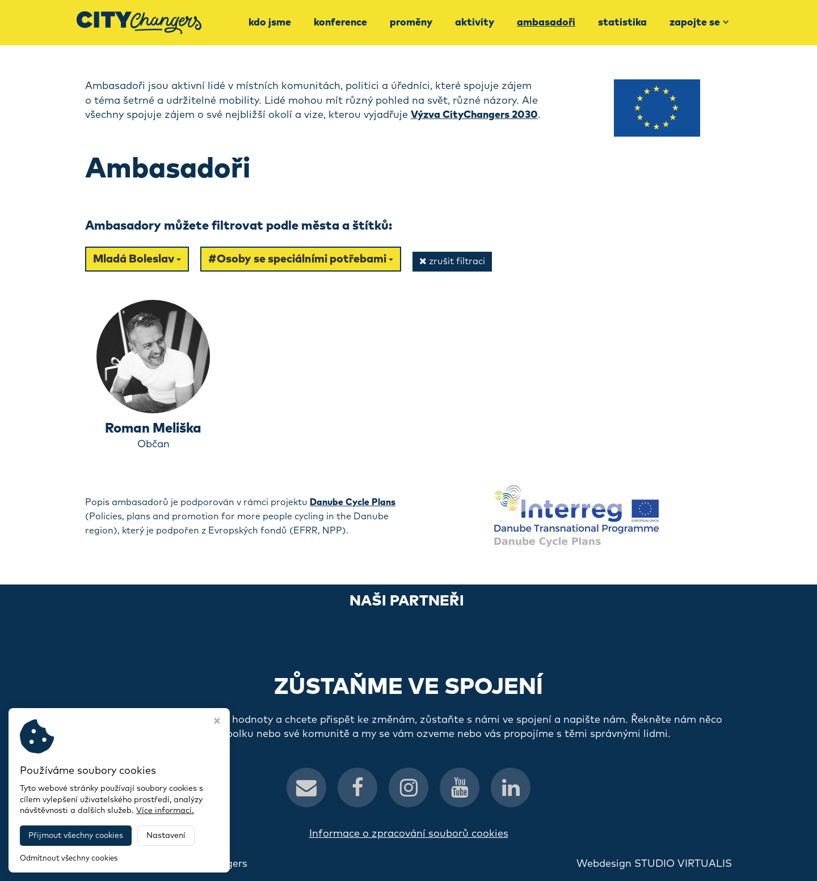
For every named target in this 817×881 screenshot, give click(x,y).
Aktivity (474, 23)
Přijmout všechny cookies (75, 836)
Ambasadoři (546, 23)
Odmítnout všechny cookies (68, 858)
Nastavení (166, 836)
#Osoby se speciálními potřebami (300, 259)
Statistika (622, 23)
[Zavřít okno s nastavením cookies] (217, 722)
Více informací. (165, 811)
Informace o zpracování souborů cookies (408, 834)
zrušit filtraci (452, 261)
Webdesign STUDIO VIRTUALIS (654, 864)
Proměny (411, 23)
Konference (340, 23)
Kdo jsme (270, 23)
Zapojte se (699, 23)
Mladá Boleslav (137, 259)
